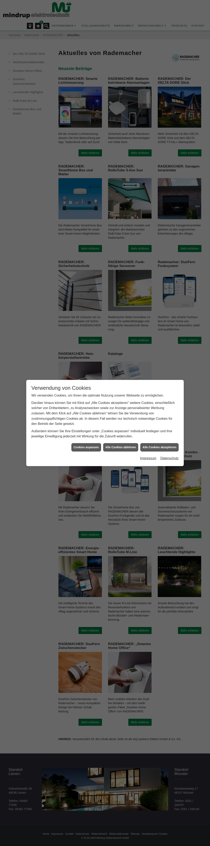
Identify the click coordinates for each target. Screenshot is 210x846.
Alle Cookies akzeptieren (159, 447)
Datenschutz (169, 458)
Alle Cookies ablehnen (120, 447)
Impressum (148, 458)
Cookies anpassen (86, 447)
